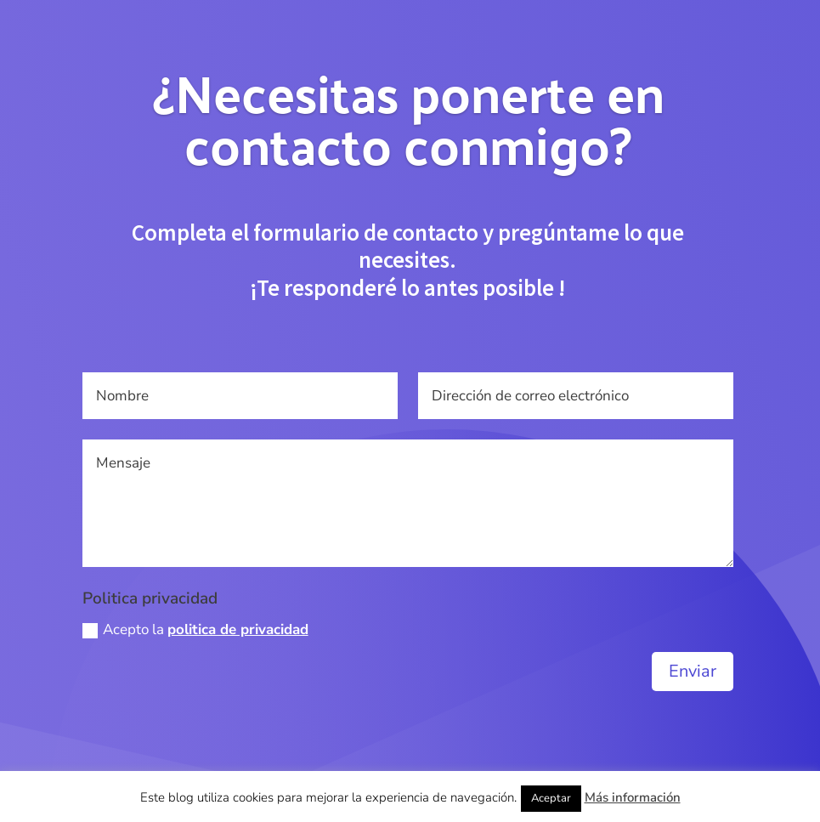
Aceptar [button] (551, 798)
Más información (633, 797)
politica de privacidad (237, 629)
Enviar (692, 671)
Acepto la (195, 629)
